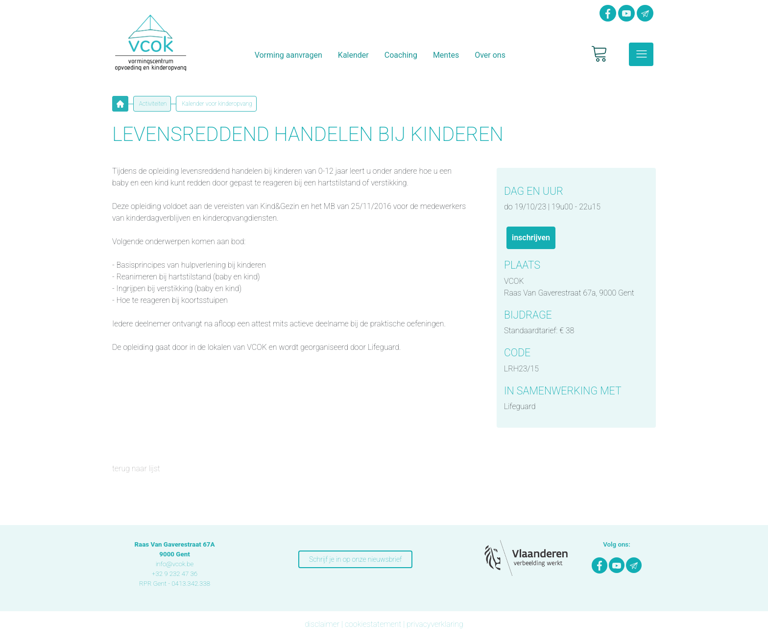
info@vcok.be (175, 564)
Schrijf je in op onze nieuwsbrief (355, 559)
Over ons (490, 55)
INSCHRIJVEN (531, 237)
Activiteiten (152, 103)
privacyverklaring (435, 624)
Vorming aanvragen (288, 55)
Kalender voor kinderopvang (216, 103)
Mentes (446, 55)
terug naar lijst (136, 468)
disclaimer (322, 624)
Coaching (400, 55)
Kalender (353, 55)
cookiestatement (373, 624)
